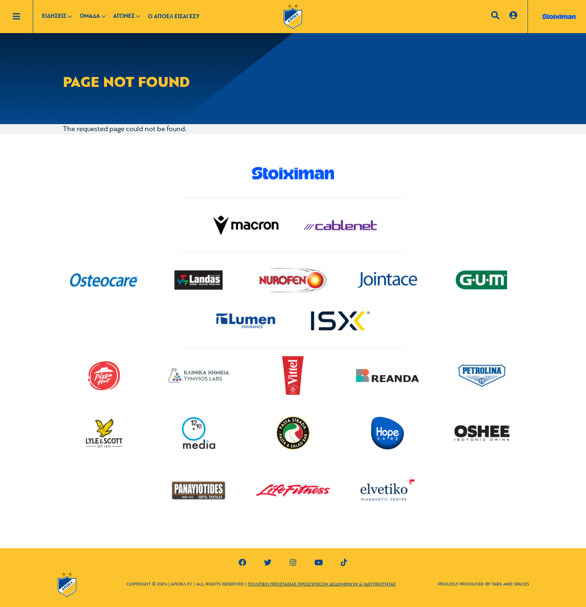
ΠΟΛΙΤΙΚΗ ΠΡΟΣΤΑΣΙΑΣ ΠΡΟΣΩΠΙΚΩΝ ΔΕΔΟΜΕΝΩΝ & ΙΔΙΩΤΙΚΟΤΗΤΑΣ (322, 584)
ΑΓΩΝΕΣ (124, 16)
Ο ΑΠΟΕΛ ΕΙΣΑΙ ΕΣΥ (174, 17)
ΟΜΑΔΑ (90, 16)
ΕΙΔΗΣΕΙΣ (54, 16)
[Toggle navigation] (22, 16)
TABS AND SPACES (510, 584)
